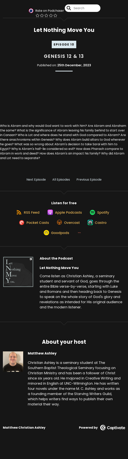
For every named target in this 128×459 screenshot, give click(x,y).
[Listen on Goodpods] (55, 246)
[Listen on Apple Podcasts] (64, 218)
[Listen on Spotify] (101, 218)
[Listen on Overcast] (67, 232)
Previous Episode (89, 182)
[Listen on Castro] (99, 232)
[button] (80, 246)
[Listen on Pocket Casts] (31, 232)
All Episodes (61, 182)
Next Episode (36, 182)
